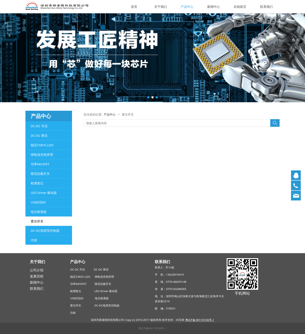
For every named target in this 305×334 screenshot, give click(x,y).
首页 (134, 6)
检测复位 (37, 183)
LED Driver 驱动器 (44, 192)
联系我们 (266, 6)
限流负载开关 (40, 173)
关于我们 (160, 6)
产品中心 (187, 6)
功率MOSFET (40, 164)
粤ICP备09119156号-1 (153, 328)
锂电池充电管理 (42, 154)
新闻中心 (213, 6)
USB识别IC (38, 202)
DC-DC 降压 (39, 135)
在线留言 (240, 6)
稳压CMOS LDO (42, 145)
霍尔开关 (37, 221)
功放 (34, 240)
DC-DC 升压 (39, 126)
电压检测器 (39, 212)
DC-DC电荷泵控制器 (45, 230)
